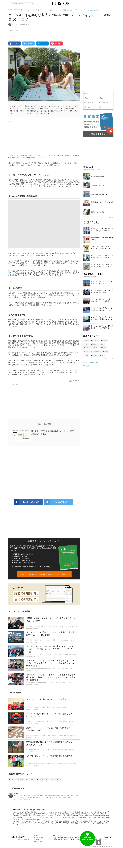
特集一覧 (111, 217)
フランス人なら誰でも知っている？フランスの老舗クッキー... (101, 247)
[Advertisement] (44, 472)
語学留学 (94, 355)
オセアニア (103, 103)
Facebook (36, 839)
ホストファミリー (66, 163)
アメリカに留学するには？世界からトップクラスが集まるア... (102, 282)
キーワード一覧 (109, 358)
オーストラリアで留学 (16, 155)
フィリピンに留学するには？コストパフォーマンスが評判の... (102, 327)
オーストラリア (42, 184)
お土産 (63, 271)
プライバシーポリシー (40, 837)
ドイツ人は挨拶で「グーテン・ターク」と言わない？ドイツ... (102, 256)
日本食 (105, 351)
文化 (86, 344)
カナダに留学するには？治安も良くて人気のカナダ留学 (102, 291)
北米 (86, 98)
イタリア (44, 182)
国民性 (93, 344)
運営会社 (36, 835)
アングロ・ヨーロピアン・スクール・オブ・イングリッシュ (23, 101)
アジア (75, 182)
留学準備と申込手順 (97, 176)
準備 (86, 355)
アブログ (86, 366)
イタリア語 (94, 340)
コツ (52, 780)
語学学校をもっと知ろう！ (100, 185)
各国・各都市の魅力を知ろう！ (101, 194)
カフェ (101, 344)
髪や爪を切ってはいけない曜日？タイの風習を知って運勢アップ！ (102, 230)
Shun (16, 794)
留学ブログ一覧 (38, 841)
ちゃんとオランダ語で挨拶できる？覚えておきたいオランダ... (101, 265)
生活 (96, 348)
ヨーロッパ (88, 103)
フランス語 (88, 351)
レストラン (88, 348)
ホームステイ (39, 155)
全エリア (88, 94)
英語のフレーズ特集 (97, 212)
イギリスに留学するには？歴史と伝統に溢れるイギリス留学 (102, 300)
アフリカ (103, 107)
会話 (59, 780)
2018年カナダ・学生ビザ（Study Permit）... (102, 238)
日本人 (103, 348)
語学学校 (104, 340)
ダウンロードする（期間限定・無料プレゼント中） (44, 574)
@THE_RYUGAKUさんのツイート (93, 362)
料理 (101, 355)
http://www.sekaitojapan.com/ (22, 799)
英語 (86, 340)
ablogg (26, 839)
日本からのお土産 (14, 273)
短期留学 (98, 351)
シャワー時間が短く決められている (55, 295)
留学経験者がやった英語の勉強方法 (102, 203)
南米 (101, 98)
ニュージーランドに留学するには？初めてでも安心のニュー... (101, 318)
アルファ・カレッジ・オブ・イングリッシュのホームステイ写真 (24, 249)
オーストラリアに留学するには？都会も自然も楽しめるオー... (102, 309)
